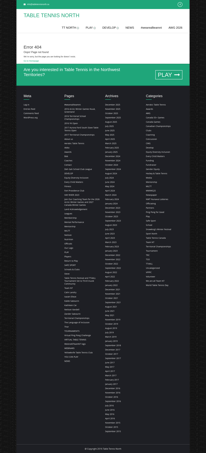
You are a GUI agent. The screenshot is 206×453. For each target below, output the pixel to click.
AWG (148, 113)
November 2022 (112, 259)
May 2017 (109, 366)
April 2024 (110, 190)
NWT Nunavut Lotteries (157, 199)
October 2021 (111, 298)
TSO (148, 259)
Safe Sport (151, 220)
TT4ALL (149, 263)
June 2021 (110, 311)
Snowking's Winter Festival (158, 229)
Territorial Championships (76, 318)
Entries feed (29, 109)
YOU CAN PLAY (71, 356)
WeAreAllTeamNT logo (75, 344)
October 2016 (111, 397)
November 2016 (112, 392)
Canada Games (153, 121)
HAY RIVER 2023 (71, 195)
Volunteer (150, 276)
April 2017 (110, 371)
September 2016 (113, 401)
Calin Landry (70, 292)
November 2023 (112, 212)
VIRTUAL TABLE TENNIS (75, 339)
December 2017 (112, 349)
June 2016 (110, 409)
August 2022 (111, 272)
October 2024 (111, 164)
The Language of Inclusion (77, 322)
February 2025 (112, 147)
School (149, 225)
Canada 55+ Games (155, 117)
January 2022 (111, 285)
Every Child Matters (73, 182)
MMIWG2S (151, 190)
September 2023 (113, 220)
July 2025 (109, 126)
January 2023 (111, 250)
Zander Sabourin (72, 313)
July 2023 (109, 229)
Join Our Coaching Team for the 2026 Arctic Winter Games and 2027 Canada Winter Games (82, 202)
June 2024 (110, 182)
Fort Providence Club (74, 190)
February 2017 (112, 379)
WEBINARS (69, 348)
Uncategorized (153, 268)
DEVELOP (110, 27)
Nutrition (68, 239)
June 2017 (110, 362)
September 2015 (113, 431)
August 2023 (111, 225)
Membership (70, 217)
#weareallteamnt (151, 27)
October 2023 (111, 216)
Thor (66, 326)
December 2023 (112, 207)
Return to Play (71, 260)
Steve (67, 273)
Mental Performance (74, 222)
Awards (68, 152)
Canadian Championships (158, 126)
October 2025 (111, 113)
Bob (66, 156)
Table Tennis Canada (156, 238)
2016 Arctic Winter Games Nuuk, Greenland (79, 110)
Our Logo (68, 248)
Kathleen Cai (70, 305)
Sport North (151, 233)
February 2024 (112, 199)
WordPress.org (31, 117)
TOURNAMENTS (72, 331)
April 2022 (110, 276)
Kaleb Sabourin (71, 301)
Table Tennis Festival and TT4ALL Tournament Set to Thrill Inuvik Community (80, 281)
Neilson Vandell (71, 309)
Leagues (68, 213)
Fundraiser (151, 164)
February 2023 (112, 246)
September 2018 (113, 345)
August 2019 (111, 328)
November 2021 (112, 293)
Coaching (150, 134)
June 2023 (110, 233)
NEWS (129, 27)
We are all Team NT (155, 281)
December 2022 (112, 255)
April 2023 (110, 238)
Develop (150, 147)
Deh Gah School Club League (78, 169)
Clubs (148, 130)
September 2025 (113, 117)
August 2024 (111, 173)
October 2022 (111, 263)
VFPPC (149, 272)
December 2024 (112, 156)
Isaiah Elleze (70, 296)
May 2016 (109, 414)
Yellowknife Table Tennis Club (78, 352)
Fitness (67, 186)
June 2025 (110, 130)
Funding (150, 160)
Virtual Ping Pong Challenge (77, 335)
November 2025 (112, 109)
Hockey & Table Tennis (156, 173)
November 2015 (112, 422)
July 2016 (109, 405)
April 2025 (110, 139)
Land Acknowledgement (75, 209)
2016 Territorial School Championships (75, 117)
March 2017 (110, 375)
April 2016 (110, 418)
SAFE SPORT (70, 265)
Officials (68, 243)
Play (148, 216)
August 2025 (111, 121)
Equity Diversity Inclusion (76, 177)
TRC (148, 255)
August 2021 (111, 306)
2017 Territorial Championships (79, 134)
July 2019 (109, 332)
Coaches (68, 160)
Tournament (152, 250)
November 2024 (112, 160)
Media (149, 177)
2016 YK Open (71, 123)
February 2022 (112, 281)
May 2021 (109, 315)
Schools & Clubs (72, 269)
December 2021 (112, 289)
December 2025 (112, 104)
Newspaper (151, 195)
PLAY (91, 27)
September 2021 (113, 302)
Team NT (68, 288)
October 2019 (111, 323)
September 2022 (113, 268)
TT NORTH (70, 27)
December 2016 (112, 388)
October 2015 (111, 427)
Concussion (151, 139)
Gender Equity (153, 169)
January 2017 (111, 384)
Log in (26, 104)
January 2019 (111, 341)
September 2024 (113, 169)
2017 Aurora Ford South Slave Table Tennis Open (81, 129)
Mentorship (70, 226)
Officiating (151, 203)
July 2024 (109, 177)
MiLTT (67, 230)
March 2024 (110, 195)
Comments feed (31, 113)
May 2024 (109, 186)
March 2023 (110, 242)
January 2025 (111, 152)
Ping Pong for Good (155, 212)
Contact (68, 164)
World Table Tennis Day (157, 285)
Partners (150, 207)
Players (67, 256)
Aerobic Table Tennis (74, 143)
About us (68, 139)
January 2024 (111, 203)
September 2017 (113, 358)
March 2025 (110, 143)
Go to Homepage (31, 61)
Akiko (66, 147)
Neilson (68, 235)
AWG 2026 (175, 27)
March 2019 (110, 336)
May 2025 (109, 134)
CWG (148, 143)
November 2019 (112, 319)
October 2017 (111, 354)
